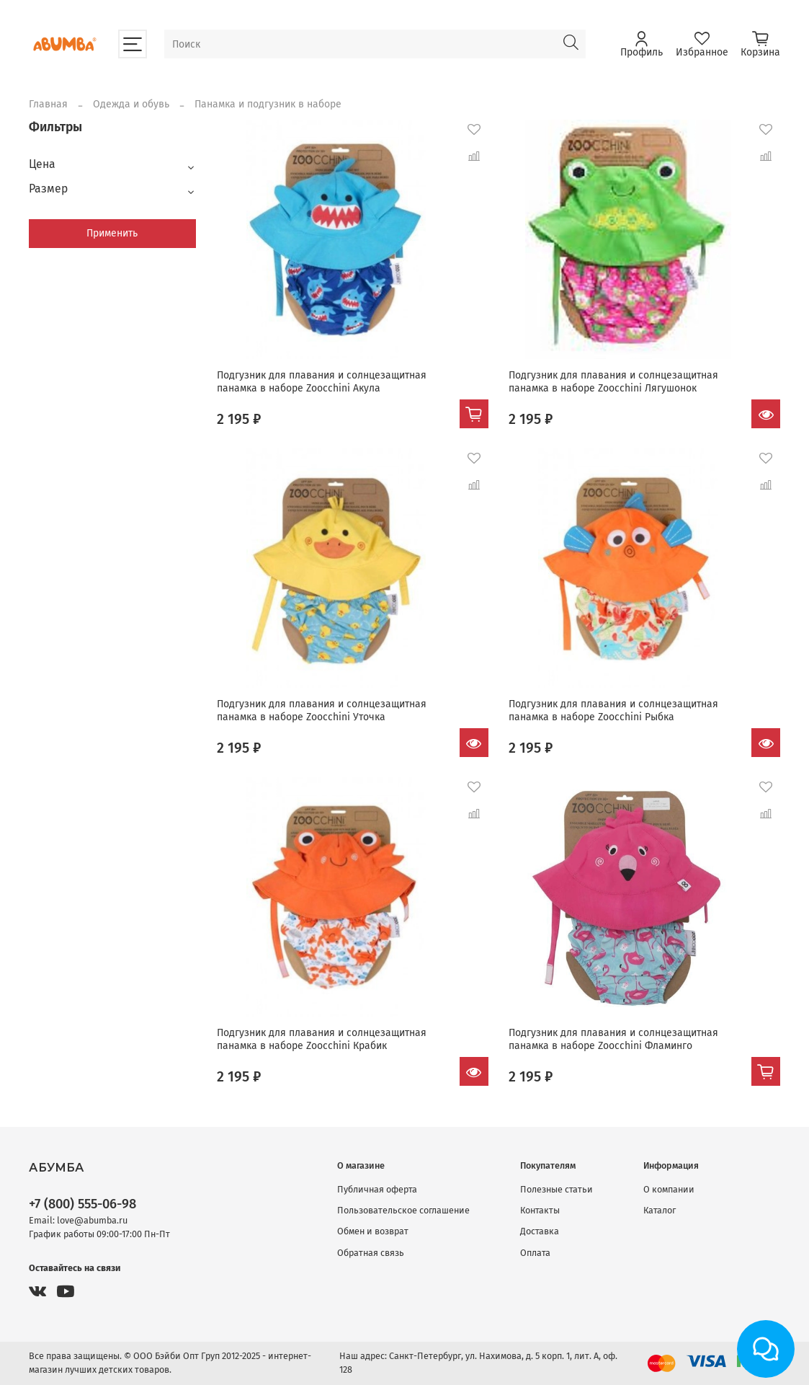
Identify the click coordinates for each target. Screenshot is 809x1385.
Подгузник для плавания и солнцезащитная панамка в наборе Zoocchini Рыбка (613, 710)
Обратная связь (370, 1252)
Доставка (539, 1231)
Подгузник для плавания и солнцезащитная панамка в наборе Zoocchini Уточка (321, 710)
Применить (112, 233)
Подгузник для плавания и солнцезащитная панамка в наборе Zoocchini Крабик (321, 1039)
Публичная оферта (377, 1189)
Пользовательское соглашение (403, 1210)
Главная (48, 104)
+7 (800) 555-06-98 (82, 1204)
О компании (668, 1189)
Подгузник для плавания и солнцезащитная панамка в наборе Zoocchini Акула (321, 381)
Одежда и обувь (131, 104)
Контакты (540, 1210)
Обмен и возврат (372, 1231)
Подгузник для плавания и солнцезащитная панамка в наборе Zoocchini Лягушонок (613, 381)
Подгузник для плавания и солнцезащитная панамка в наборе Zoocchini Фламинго (613, 1039)
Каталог (659, 1210)
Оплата (535, 1252)
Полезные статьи (556, 1189)
